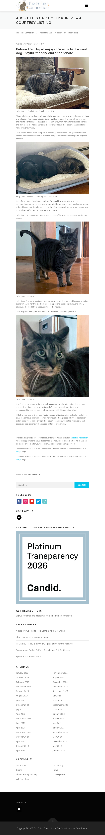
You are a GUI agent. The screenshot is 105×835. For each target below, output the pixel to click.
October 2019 (22, 746)
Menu (86, 5)
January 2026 (22, 672)
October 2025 (22, 677)
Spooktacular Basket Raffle (28, 656)
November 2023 (60, 686)
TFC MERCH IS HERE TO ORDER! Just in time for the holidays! (44, 643)
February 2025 (22, 682)
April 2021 (20, 727)
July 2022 (20, 709)
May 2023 (57, 700)
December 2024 (60, 682)
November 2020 (60, 732)
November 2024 (23, 686)
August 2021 (58, 718)
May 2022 (57, 709)
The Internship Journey (26, 774)
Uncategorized (59, 774)
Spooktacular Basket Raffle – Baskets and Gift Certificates (43, 650)
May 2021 (57, 723)
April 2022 (20, 714)
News (55, 770)
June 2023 (20, 700)
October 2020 (22, 736)
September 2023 (60, 691)
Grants (19, 770)
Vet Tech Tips (22, 779)
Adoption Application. (80, 438)
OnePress (61, 828)
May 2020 (57, 736)
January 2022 (59, 714)
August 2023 (22, 695)
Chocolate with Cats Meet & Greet (32, 637)
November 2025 (60, 672)
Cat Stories (21, 765)
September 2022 (60, 704)
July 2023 (57, 695)
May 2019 (57, 746)
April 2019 (20, 750)
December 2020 (23, 732)
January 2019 (59, 750)
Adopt (18, 452)
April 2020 (20, 741)
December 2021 (23, 718)
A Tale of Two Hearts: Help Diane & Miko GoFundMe (40, 630)
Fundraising (58, 765)
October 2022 (22, 704)
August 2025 (58, 677)
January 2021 (59, 727)
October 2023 (22, 691)
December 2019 (60, 741)
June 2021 (20, 723)
